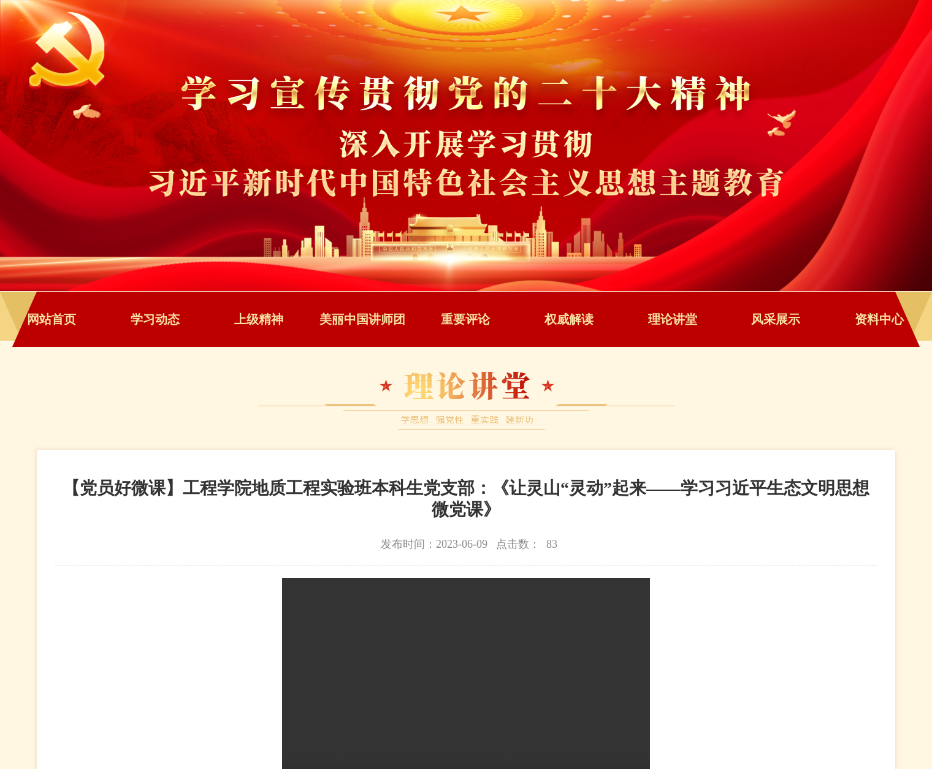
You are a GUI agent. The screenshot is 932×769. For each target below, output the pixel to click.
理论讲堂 (672, 319)
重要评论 (465, 319)
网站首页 (51, 319)
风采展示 (775, 319)
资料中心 (879, 319)
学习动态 (155, 319)
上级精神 (258, 319)
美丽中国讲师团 (362, 319)
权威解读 (569, 319)
